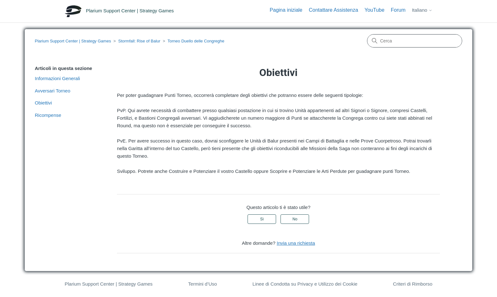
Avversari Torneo (52, 90)
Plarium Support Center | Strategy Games (73, 41)
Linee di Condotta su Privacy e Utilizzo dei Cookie (305, 284)
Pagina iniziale (286, 10)
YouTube (374, 10)
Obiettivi (43, 102)
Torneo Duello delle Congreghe (196, 41)
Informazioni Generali (57, 78)
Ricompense (48, 115)
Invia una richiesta (296, 243)
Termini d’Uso (202, 284)
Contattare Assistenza (333, 10)
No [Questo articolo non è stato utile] (295, 219)
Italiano (422, 10)
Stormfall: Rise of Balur (139, 41)
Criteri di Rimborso (412, 284)
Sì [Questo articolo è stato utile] (262, 219)
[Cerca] (414, 41)
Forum (398, 10)
